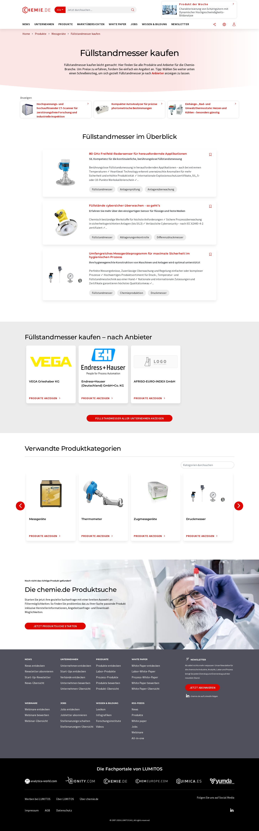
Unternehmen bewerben (75, 683)
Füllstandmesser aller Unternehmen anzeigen (129, 418)
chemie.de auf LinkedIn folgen (201, 696)
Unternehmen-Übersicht (75, 688)
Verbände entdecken (72, 677)
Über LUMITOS (65, 799)
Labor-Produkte (106, 671)
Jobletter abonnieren (73, 715)
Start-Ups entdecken (73, 671)
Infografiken (104, 715)
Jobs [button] (134, 24)
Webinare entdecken (37, 709)
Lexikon (100, 709)
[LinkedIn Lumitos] (231, 810)
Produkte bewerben (108, 683)
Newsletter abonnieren (39, 671)
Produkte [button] (65, 24)
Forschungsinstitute (108, 721)
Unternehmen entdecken (75, 665)
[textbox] (207, 465)
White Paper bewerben (145, 683)
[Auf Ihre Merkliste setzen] (210, 154)
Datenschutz (64, 810)
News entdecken (35, 665)
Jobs (135, 726)
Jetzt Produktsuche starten (55, 626)
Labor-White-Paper (143, 671)
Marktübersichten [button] (91, 24)
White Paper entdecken (146, 665)
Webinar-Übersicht (36, 721)
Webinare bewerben (37, 715)
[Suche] (132, 10)
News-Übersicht (34, 683)
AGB (47, 810)
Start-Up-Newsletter (38, 677)
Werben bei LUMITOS (37, 799)
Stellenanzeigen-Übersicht (77, 726)
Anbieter (158, 73)
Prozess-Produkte (107, 677)
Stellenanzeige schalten (75, 721)
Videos (100, 726)
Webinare (137, 732)
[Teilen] (214, 25)
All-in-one (138, 738)
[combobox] (207, 465)
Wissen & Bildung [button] (154, 24)
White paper (139, 721)
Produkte (137, 715)
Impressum (32, 810)
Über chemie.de (89, 799)
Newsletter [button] (180, 24)
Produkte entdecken (108, 665)
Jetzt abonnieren (202, 687)
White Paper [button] (117, 24)
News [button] (26, 24)
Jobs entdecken (70, 709)
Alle (59, 9)
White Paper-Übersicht (146, 688)
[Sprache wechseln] (224, 25)
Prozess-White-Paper (145, 677)
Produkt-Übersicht (107, 688)
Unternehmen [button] (44, 24)
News (135, 709)
